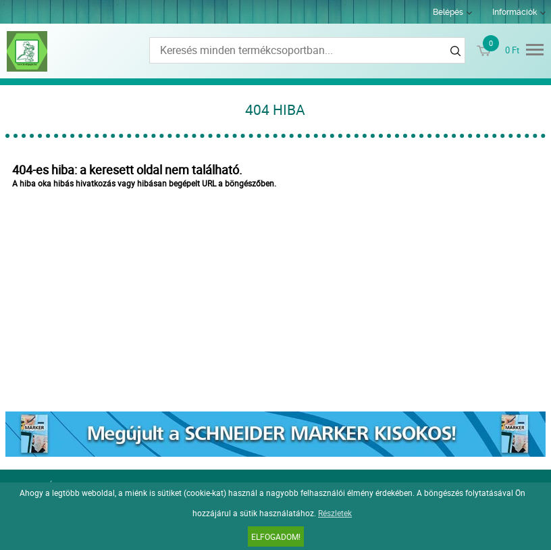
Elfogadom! (275, 536)
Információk (514, 12)
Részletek (335, 512)
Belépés (448, 12)
